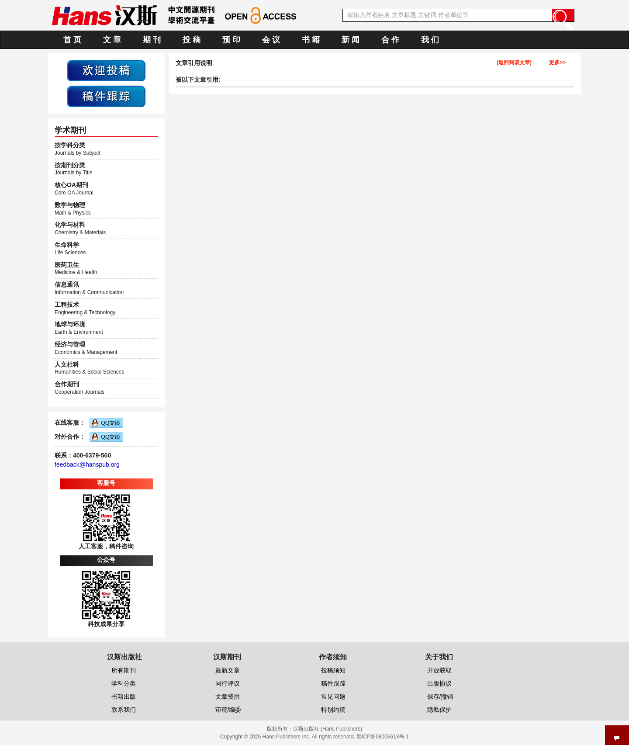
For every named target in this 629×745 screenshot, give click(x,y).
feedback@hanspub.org (87, 464)
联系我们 (123, 709)
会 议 (271, 39)
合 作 (390, 39)
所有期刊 (123, 670)
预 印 (231, 39)
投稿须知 (333, 670)
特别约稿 (333, 709)
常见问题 (333, 696)
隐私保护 (439, 709)
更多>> (557, 63)
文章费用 (227, 696)
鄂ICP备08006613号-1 (382, 737)
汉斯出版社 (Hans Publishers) (328, 729)
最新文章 (227, 670)
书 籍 (311, 39)
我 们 (430, 39)
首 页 (72, 39)
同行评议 (227, 683)
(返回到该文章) (514, 63)
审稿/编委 (228, 709)
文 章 (112, 39)
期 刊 (152, 39)
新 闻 (350, 39)
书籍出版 (123, 696)
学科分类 (123, 683)
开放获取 (439, 670)
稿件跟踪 (333, 683)
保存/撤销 (440, 696)
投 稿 (191, 39)
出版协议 (439, 683)
